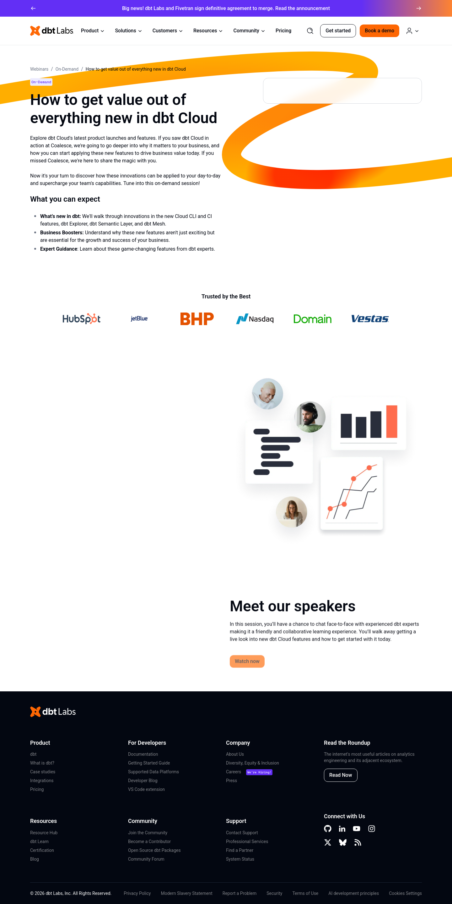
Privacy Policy (137, 893)
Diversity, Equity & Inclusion (252, 762)
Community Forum (146, 859)
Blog (34, 859)
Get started (338, 31)
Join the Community (147, 832)
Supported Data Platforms (153, 771)
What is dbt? (42, 762)
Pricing (283, 31)
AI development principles (353, 893)
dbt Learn (39, 841)
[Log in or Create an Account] (412, 31)
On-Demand (67, 69)
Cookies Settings (405, 893)
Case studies (42, 771)
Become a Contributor (149, 841)
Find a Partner (239, 850)
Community (249, 31)
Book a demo (379, 31)
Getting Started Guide (149, 762)
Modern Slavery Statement (186, 893)
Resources (208, 31)
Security (274, 893)
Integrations (41, 780)
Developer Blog (143, 780)
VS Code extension (146, 789)
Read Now (340, 775)
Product (93, 31)
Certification (42, 850)
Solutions (128, 31)
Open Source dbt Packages (154, 850)
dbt (33, 754)
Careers (233, 771)
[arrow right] (419, 8)
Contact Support (242, 832)
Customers (168, 31)
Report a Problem (240, 893)
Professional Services (247, 841)
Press (231, 780)
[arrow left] (33, 8)
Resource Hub (43, 832)
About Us (235, 754)
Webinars (39, 69)
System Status (240, 859)
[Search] (310, 31)
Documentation (143, 754)
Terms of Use (305, 893)
